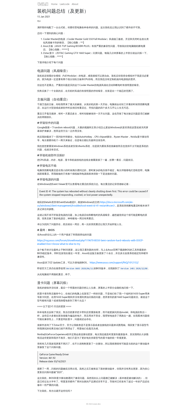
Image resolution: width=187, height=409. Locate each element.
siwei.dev (97, 404)
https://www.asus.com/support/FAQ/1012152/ (114, 262)
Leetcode (64, 4)
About (75, 4)
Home (54, 4)
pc (40, 21)
